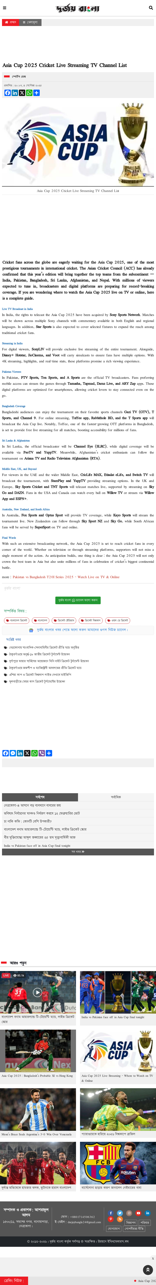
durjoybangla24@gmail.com (84, 1222)
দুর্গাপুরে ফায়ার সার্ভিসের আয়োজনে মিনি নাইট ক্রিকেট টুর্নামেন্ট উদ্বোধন (49, 661)
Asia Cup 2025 (111, 262)
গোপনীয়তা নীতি (134, 1229)
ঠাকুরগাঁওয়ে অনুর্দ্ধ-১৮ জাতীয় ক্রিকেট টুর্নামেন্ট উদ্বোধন (39, 654)
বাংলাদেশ (40, 621)
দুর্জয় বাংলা (56, 1241)
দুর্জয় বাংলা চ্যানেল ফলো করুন (78, 600)
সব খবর (78, 852)
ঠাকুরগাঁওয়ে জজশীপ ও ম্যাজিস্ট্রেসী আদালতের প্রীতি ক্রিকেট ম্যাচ (45, 668)
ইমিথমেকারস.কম (118, 1241)
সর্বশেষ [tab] (40, 797)
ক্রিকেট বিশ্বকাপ (90, 621)
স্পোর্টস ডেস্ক (19, 77)
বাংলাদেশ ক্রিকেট (16, 621)
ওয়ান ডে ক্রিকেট (117, 621)
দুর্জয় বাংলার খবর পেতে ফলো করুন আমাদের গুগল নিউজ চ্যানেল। (82, 629)
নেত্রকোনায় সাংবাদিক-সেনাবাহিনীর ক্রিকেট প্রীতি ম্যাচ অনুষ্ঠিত (44, 647)
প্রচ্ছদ (10, 22)
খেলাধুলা (30, 22)
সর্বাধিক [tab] (116, 797)
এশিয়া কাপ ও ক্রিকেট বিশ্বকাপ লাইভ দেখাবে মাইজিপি (40, 675)
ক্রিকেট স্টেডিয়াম (64, 621)
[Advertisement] (78, 45)
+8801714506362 (82, 1216)
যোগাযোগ (114, 1229)
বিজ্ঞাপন (130, 1223)
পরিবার (145, 1223)
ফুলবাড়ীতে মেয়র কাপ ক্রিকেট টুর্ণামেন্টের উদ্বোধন (37, 681)
